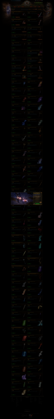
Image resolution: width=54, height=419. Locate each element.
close (42, 203)
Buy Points (38, 214)
